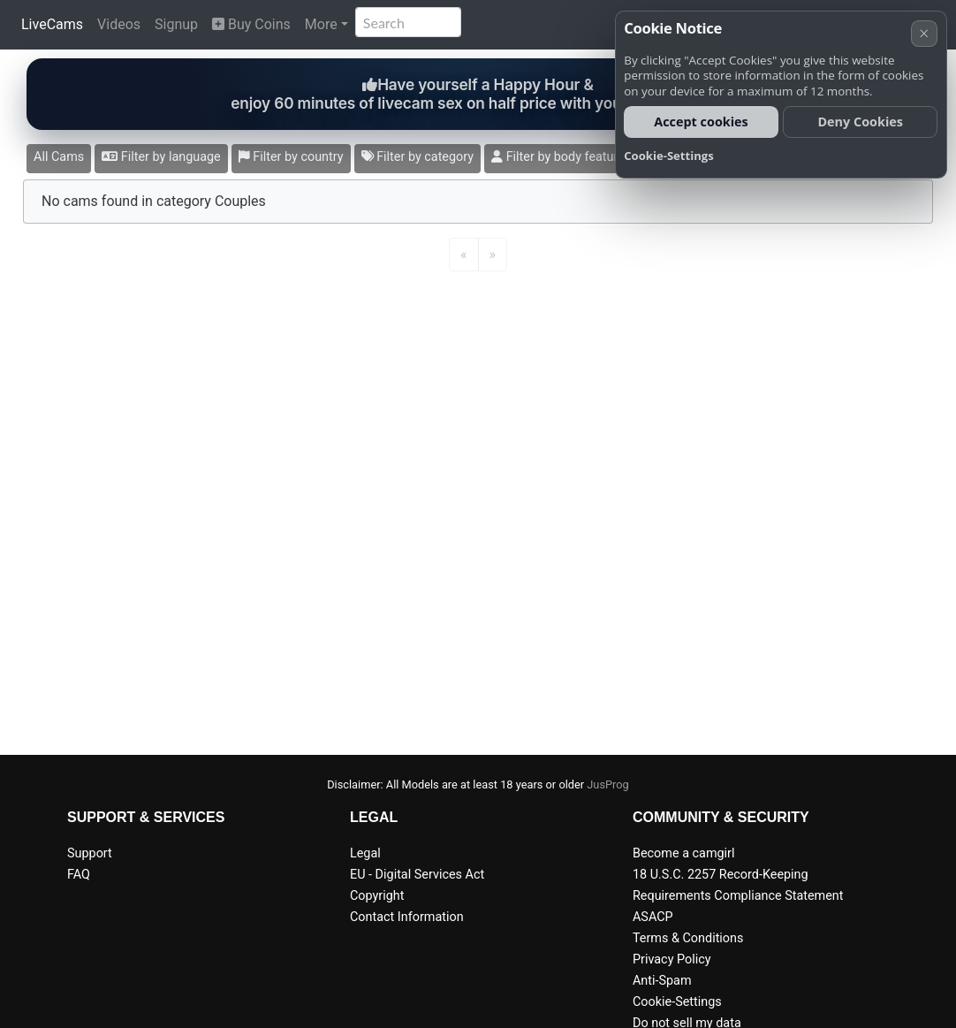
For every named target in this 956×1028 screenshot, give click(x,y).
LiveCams (52, 24)
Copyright (377, 895)
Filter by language (161, 156)
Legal (365, 853)
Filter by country (291, 156)
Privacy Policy (672, 959)
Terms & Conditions (688, 938)
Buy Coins (251, 24)
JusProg (608, 784)
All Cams (59, 156)
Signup (176, 24)
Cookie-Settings (677, 1001)
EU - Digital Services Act (417, 874)
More (321, 24)
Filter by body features (561, 156)
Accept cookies (701, 121)
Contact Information (407, 917)
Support (89, 853)
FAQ (78, 874)
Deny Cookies (860, 121)
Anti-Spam (662, 980)
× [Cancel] (924, 33)
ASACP (653, 917)
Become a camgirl (684, 853)
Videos (118, 24)
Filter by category (417, 156)
